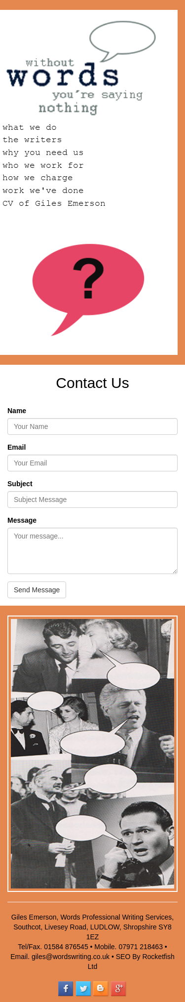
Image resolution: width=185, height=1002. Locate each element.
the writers (32, 140)
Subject (20, 484)
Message (22, 520)
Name (16, 411)
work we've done (43, 190)
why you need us (43, 152)
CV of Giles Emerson (54, 203)
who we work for (43, 165)
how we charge (37, 178)
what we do (29, 127)
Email (16, 447)
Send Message (37, 590)
